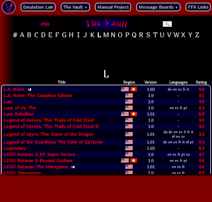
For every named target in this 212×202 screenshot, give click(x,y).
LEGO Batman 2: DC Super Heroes (39, 154)
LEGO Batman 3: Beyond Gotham (38, 160)
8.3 (201, 108)
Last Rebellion (19, 114)
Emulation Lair (38, 7)
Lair (8, 101)
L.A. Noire (14, 89)
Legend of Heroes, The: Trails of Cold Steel (49, 120)
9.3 (201, 126)
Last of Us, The (20, 108)
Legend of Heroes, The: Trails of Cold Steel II (51, 126)
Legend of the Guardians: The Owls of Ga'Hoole (53, 142)
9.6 (201, 160)
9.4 (201, 166)
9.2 (201, 134)
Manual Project (113, 7)
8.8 (201, 89)
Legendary (14, 148)
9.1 (201, 95)
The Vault (75, 7)
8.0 (201, 142)
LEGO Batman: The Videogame (36, 166)
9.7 (201, 154)
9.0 (201, 101)
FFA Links (198, 7)
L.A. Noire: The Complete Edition (38, 95)
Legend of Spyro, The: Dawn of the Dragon (48, 134)
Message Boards (158, 7)
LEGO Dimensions (22, 173)
